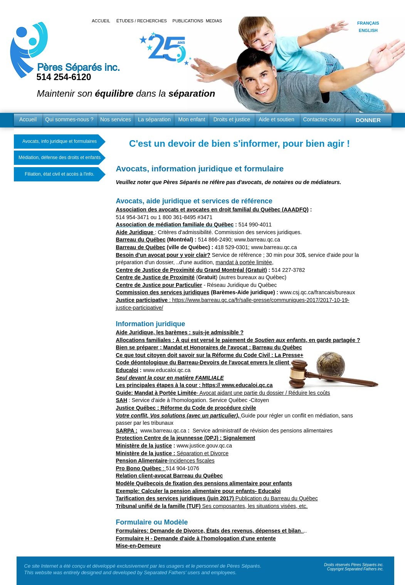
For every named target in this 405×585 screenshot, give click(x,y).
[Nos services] (115, 120)
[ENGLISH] (368, 30)
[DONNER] (368, 120)
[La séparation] (154, 120)
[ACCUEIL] (101, 21)
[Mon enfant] (192, 120)
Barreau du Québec (141, 239)
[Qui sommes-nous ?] (69, 120)
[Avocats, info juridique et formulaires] (60, 141)
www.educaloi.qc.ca (166, 370)
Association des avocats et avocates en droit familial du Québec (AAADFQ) (212, 209)
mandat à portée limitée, (245, 262)
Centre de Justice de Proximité (155, 277)
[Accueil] (28, 120)
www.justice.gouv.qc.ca (204, 446)
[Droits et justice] (232, 120)
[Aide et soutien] (277, 120)
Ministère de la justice (144, 446)
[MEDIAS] (214, 21)
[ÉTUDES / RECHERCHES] (141, 21)
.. (210, 531)
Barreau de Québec (140, 247)
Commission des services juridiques (163, 292)
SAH (122, 400)
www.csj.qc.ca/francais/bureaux (317, 292)
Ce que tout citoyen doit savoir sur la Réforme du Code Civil (193, 355)
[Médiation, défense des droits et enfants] (60, 158)
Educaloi (127, 370)
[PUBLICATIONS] (188, 21)
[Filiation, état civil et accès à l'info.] (60, 174)
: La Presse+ (286, 355)
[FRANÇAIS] (368, 23)
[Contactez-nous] (322, 120)
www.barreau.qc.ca (257, 239)
